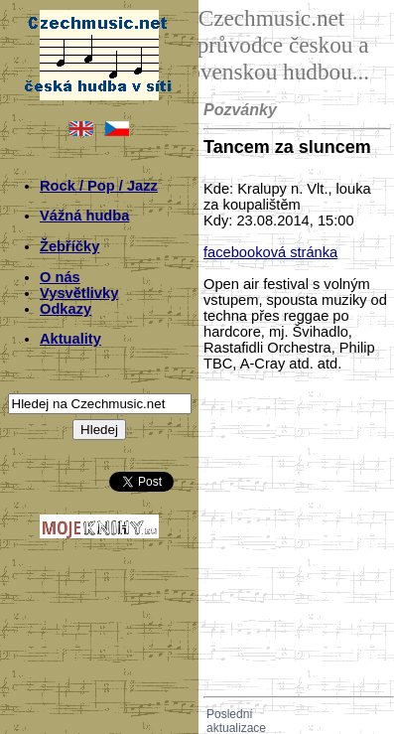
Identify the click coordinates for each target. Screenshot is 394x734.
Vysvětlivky (79, 293)
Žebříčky (69, 246)
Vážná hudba (84, 215)
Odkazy (65, 309)
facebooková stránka (270, 252)
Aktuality (70, 339)
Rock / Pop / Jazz (99, 186)
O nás (60, 277)
